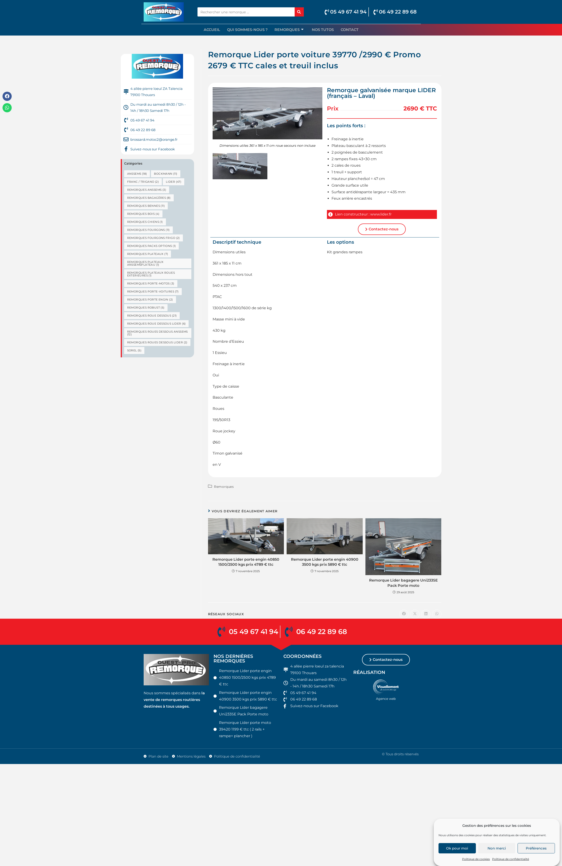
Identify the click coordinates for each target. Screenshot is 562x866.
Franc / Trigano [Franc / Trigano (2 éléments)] (143, 181)
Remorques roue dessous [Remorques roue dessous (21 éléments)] (152, 315)
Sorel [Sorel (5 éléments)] (134, 350)
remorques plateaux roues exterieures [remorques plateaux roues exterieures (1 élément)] (151, 274)
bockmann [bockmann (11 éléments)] (165, 173)
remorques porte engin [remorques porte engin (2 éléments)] (150, 299)
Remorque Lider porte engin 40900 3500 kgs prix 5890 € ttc (324, 562)
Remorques (289, 30)
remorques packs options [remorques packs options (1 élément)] (151, 246)
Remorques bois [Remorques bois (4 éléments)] (143, 213)
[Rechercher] (299, 12)
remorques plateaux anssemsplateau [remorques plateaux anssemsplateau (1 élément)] (145, 263)
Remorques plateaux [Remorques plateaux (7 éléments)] (147, 254)
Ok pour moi (457, 848)
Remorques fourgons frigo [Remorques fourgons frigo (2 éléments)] (153, 238)
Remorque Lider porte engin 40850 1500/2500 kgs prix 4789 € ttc (245, 562)
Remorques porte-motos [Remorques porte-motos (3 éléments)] (150, 283)
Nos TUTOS (323, 30)
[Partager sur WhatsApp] (436, 614)
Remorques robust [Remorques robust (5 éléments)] (145, 307)
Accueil (212, 30)
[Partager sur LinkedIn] (425, 614)
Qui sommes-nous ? (247, 30)
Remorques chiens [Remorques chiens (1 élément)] (145, 221)
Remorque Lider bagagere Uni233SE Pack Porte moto (403, 582)
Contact (350, 30)
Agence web (386, 700)
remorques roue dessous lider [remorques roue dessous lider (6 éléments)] (156, 323)
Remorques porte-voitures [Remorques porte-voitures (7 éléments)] (153, 291)
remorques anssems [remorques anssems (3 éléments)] (146, 189)
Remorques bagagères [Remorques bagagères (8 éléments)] (149, 197)
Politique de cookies (476, 859)
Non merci (497, 848)
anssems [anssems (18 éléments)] (137, 173)
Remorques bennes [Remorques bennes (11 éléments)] (146, 205)
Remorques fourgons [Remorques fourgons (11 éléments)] (148, 230)
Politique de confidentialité (510, 859)
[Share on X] (414, 614)
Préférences (536, 848)
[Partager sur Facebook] (403, 614)
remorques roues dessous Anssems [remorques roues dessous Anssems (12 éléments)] (157, 333)
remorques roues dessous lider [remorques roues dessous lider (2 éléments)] (157, 342)
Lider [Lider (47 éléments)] (173, 181)
